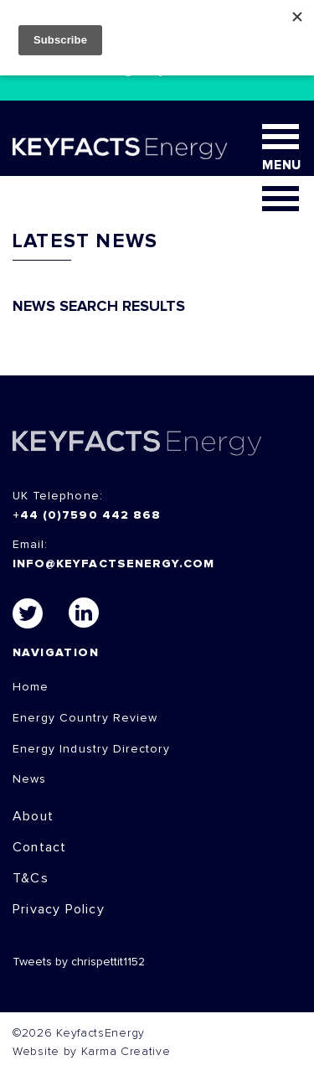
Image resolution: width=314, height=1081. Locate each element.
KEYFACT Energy (120, 148)
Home (31, 687)
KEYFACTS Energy (137, 443)
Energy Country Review (85, 718)
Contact (39, 847)
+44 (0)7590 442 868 (87, 515)
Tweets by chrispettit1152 (79, 962)
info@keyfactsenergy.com (113, 564)
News (29, 779)
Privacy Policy (59, 909)
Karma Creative (126, 1052)
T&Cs (31, 878)
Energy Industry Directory (91, 749)
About (33, 816)
